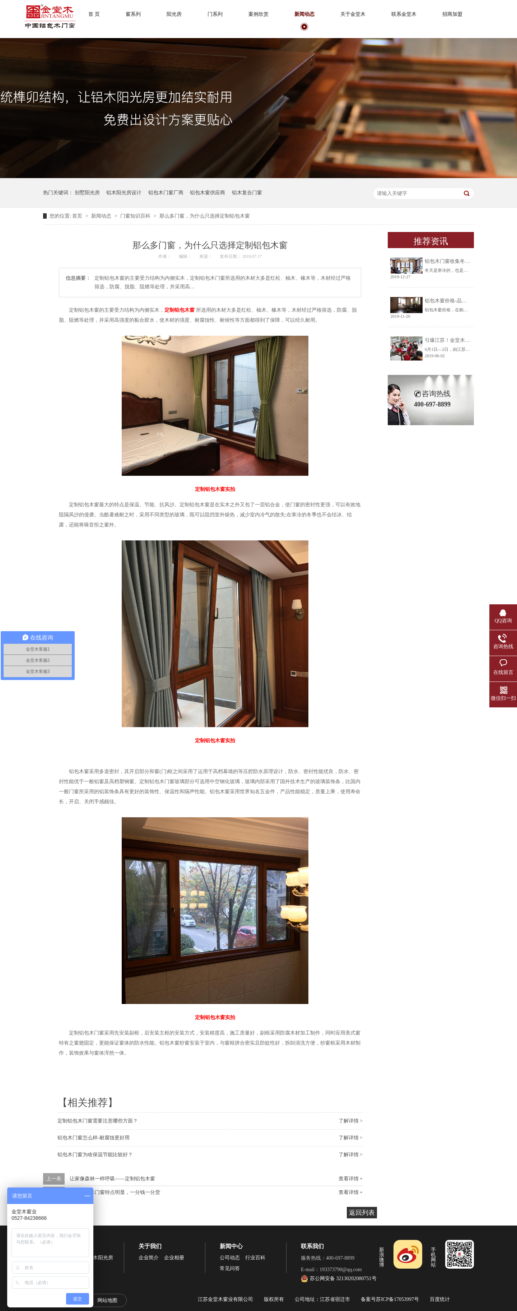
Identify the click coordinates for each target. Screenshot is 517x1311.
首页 (78, 216)
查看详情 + (351, 1178)
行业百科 (255, 1257)
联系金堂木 (403, 14)
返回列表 (362, 1212)
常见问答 (230, 1268)
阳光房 (174, 14)
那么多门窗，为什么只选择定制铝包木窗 (204, 216)
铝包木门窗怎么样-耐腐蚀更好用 (93, 1137)
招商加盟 (452, 14)
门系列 (215, 14)
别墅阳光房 (87, 192)
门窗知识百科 (136, 216)
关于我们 (150, 1246)
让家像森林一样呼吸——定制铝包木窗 (112, 1178)
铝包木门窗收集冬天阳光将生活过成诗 (467, 261)
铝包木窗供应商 (207, 192)
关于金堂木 (352, 14)
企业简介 (149, 1257)
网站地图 (107, 1300)
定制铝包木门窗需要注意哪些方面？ (97, 1121)
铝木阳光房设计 (123, 192)
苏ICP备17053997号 (397, 1299)
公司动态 (230, 1257)
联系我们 (312, 1246)
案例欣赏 (258, 14)
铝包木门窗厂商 (165, 192)
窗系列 (133, 14)
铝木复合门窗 (247, 192)
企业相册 (174, 1257)
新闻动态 (304, 14)
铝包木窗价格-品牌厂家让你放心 (461, 300)
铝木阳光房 (100, 1257)
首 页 (94, 14)
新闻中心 (231, 1246)
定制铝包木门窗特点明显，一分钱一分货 (115, 1192)
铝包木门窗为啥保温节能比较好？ (95, 1154)
